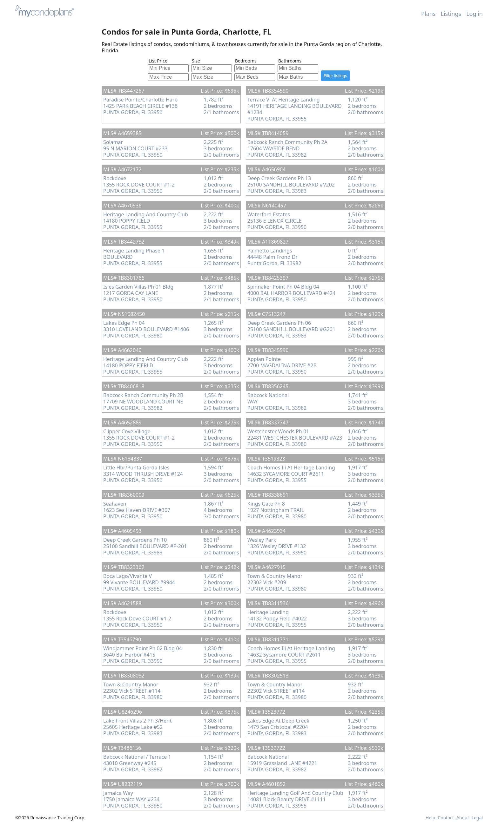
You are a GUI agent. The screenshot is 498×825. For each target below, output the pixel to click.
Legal (477, 817)
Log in (474, 13)
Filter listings (335, 75)
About (462, 817)
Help (430, 817)
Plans (428, 13)
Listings (451, 13)
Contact (446, 817)
